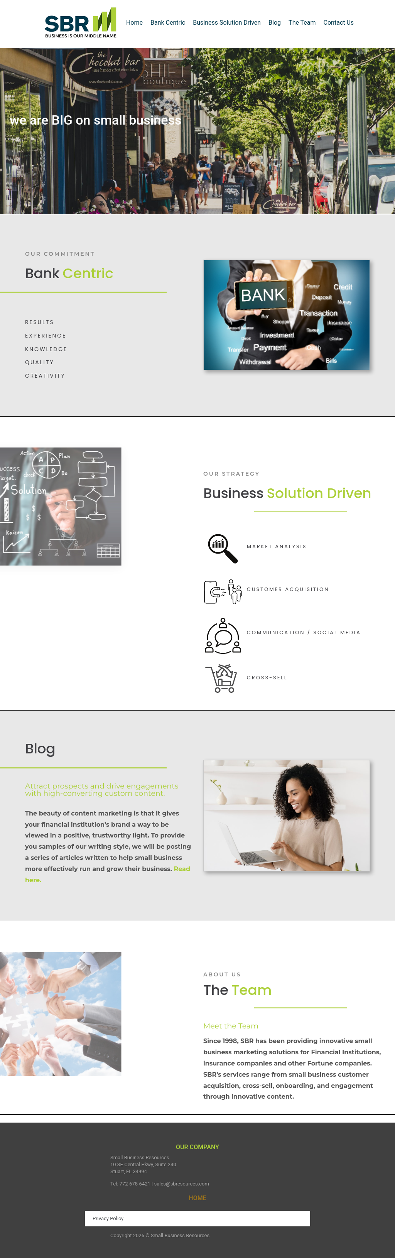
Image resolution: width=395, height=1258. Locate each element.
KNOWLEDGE (46, 349)
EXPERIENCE (45, 335)
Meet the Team (230, 1026)
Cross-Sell (267, 677)
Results (39, 322)
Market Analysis (277, 546)
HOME (197, 1198)
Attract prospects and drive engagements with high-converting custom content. (101, 790)
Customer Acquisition (288, 589)
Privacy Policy (108, 1218)
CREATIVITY (45, 376)
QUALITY (39, 362)
